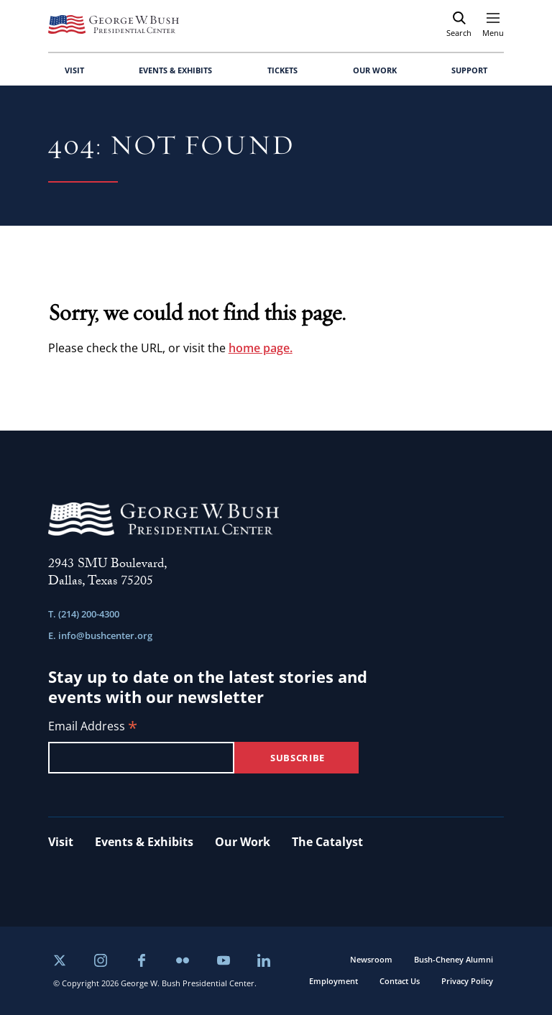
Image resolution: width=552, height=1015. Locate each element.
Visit (60, 842)
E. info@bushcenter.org (100, 635)
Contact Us (400, 980)
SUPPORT (469, 70)
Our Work (242, 842)
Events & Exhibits (144, 842)
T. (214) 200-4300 (83, 613)
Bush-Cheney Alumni (453, 959)
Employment (333, 980)
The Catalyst (327, 842)
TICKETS (282, 70)
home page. (261, 348)
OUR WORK (375, 70)
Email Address (92, 727)
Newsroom (371, 959)
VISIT (74, 70)
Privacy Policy (467, 980)
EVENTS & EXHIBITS (175, 70)
